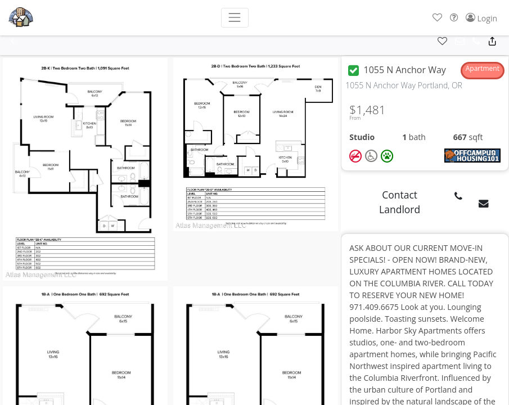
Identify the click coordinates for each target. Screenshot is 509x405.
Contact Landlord (399, 202)
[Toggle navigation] (235, 18)
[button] (437, 17)
